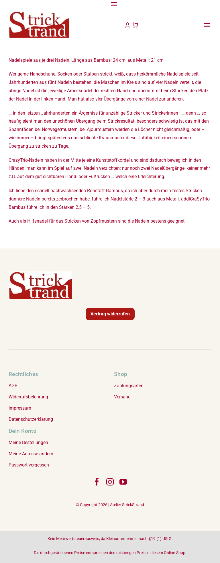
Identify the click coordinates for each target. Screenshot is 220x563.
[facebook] (97, 481)
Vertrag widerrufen (110, 314)
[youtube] (123, 481)
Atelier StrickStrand (127, 504)
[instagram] (110, 481)
